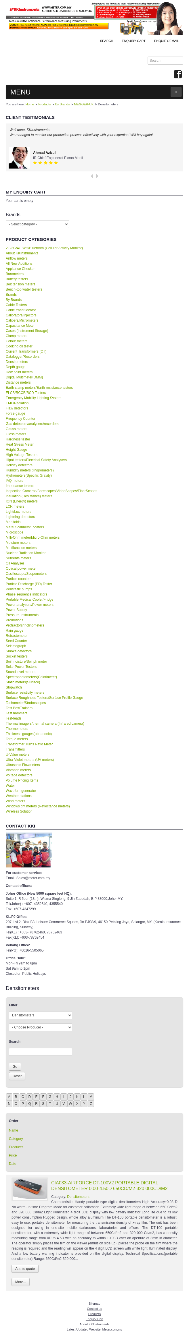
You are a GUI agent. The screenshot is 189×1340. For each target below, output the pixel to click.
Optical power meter (21, 568)
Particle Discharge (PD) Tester (29, 584)
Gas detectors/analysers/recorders (32, 424)
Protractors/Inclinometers (25, 625)
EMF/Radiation (17, 403)
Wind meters (15, 801)
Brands (11, 295)
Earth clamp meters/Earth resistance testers (39, 388)
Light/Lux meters (18, 512)
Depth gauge (16, 367)
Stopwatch (14, 687)
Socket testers (17, 656)
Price (13, 1155)
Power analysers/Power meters (30, 605)
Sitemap (94, 1303)
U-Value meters (17, 755)
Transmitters (15, 749)
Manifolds (13, 522)
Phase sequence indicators (26, 594)
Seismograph (16, 646)
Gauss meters (16, 429)
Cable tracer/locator (21, 310)
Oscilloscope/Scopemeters (26, 574)
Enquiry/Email (166, 40)
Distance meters (18, 382)
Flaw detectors (17, 408)
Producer (16, 1147)
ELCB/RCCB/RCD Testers (26, 393)
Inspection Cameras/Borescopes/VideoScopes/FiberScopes (51, 491)
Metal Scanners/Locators (25, 527)
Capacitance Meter (20, 326)
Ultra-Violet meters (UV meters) (30, 760)
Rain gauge (14, 631)
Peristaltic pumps (19, 589)
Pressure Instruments (22, 615)
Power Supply (16, 610)
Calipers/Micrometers (22, 320)
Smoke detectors (19, 651)
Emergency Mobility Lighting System (33, 398)
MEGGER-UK (84, 104)
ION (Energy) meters (22, 501)
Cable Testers (16, 305)
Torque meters (17, 739)
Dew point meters (19, 372)
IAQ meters (14, 481)
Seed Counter (16, 641)
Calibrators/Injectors (21, 315)
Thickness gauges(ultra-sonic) (29, 734)
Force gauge (15, 413)
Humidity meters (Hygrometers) (30, 470)
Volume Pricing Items (22, 780)
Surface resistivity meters (25, 693)
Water (10, 786)
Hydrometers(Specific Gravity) (29, 475)
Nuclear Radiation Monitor (26, 553)
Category (16, 1139)
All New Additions (19, 264)
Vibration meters (18, 770)
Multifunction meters (21, 548)
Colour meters (16, 341)
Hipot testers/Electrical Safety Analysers (36, 460)
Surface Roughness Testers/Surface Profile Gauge (44, 698)
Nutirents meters (18, 558)
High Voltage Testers (21, 455)
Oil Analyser (15, 563)
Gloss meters (16, 434)
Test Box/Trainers (19, 708)
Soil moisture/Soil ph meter (26, 662)
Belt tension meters (20, 284)
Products (44, 104)
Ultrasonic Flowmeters (23, 765)
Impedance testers (20, 486)
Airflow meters (17, 258)
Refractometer (17, 636)
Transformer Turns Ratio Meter (29, 744)
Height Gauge (16, 450)
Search (106, 40)
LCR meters (15, 506)
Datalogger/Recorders (22, 357)
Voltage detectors (19, 775)
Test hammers (16, 713)
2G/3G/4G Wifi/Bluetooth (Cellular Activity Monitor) (44, 248)
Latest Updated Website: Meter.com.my (94, 1329)
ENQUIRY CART (134, 40)
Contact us (94, 1308)
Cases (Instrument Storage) (27, 331)
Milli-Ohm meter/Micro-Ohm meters (33, 537)
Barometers (15, 274)
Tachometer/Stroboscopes (26, 703)
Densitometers (17, 362)
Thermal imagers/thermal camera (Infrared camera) (45, 724)
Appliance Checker (20, 269)
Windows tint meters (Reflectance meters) (38, 806)
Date (12, 1164)
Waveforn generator (21, 791)
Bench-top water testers (24, 289)
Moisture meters (18, 543)
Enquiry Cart (94, 1319)
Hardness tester (18, 439)
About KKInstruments (22, 253)
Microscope (14, 532)
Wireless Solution (19, 811)
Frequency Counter (20, 419)
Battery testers (17, 279)
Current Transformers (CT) (26, 351)
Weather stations (19, 796)
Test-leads (14, 718)
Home (30, 104)
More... (20, 1282)
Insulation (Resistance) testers (29, 496)
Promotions (14, 620)
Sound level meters (20, 672)
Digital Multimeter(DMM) (24, 377)
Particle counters (18, 579)
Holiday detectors (19, 465)
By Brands (62, 104)
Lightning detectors (20, 517)
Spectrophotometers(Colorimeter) (31, 677)
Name (13, 1130)
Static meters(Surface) (23, 682)
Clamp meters (16, 336)
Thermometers (17, 729)
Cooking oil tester (19, 346)
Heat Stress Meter (20, 444)
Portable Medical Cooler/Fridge (29, 600)
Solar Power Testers (21, 667)
